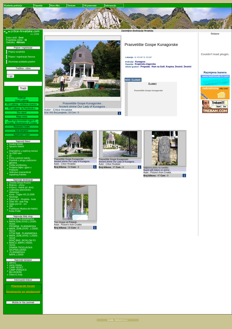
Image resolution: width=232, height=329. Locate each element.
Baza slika (55, 5)
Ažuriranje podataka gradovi (21, 62)
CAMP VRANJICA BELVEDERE (17, 271)
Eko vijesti (21, 112)
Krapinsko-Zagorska (145, 64)
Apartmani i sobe (22, 135)
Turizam (71, 5)
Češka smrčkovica (18, 165)
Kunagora (140, 62)
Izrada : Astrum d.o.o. (117, 320)
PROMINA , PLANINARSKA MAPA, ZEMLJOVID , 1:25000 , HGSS (24, 228)
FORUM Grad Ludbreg (21, 99)
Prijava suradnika (16, 52)
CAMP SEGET (16, 267)
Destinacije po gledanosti (23, 291)
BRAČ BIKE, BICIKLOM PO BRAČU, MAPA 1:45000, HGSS (22, 242)
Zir (10, 156)
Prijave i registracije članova (21, 57)
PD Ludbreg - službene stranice (22, 104)
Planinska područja (13, 5)
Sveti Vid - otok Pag (18, 201)
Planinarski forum (23, 286)
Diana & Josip (16, 274)
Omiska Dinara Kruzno (20, 183)
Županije (38, 5)
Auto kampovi (21, 131)
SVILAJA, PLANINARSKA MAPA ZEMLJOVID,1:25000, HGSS (23, 221)
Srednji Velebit (16, 144)
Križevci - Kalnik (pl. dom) (21, 187)
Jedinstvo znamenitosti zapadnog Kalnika (20, 173)
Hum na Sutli (158, 66)
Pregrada (145, 66)
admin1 (12, 263)
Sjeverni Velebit (16, 146)
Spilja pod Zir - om (18, 204)
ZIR (11, 206)
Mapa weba (21, 116)
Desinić (178, 66)
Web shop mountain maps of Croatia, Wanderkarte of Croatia (22, 121)
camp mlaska (15, 265)
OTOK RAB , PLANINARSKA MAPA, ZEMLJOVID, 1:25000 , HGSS (24, 235)
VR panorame (90, 5)
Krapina (169, 66)
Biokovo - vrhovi (16, 185)
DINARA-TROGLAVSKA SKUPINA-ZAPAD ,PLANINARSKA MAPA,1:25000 (20, 251)
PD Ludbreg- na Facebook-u (21, 108)
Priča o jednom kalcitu (19, 158)
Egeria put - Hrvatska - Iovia (22, 199)
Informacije (110, 5)
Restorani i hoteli (22, 127)
